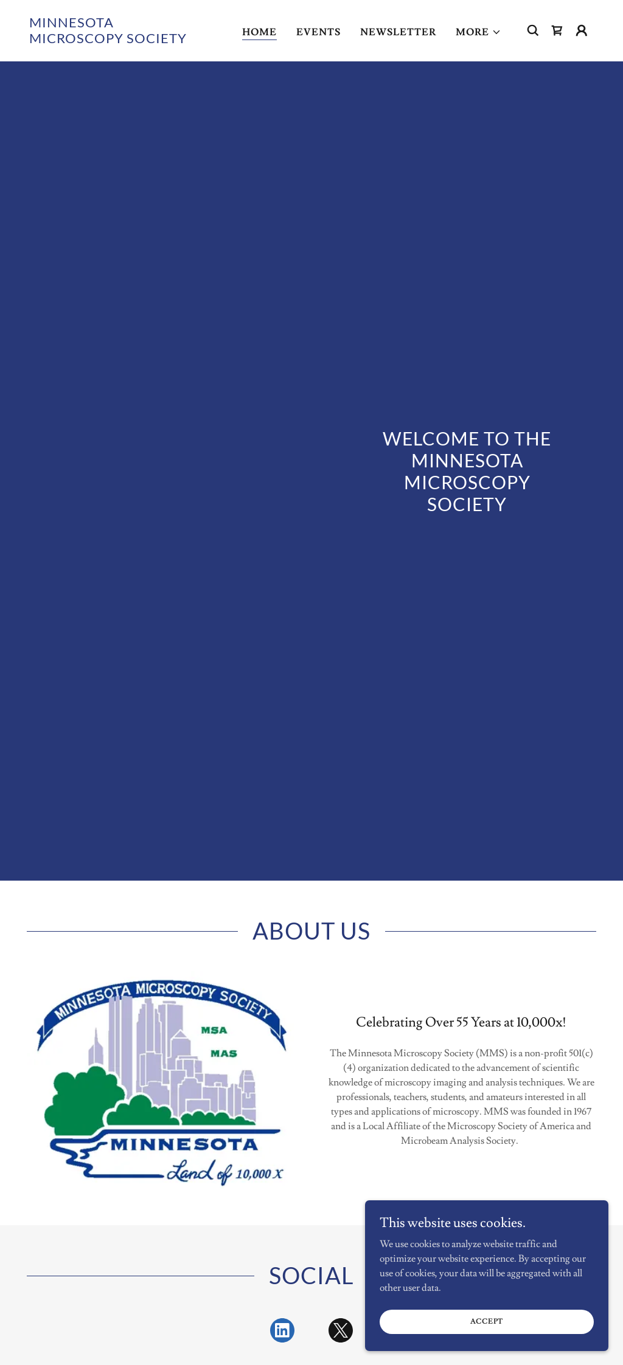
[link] (108, 40)
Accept (487, 1321)
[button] (478, 32)
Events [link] (318, 32)
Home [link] (259, 32)
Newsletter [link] (398, 32)
